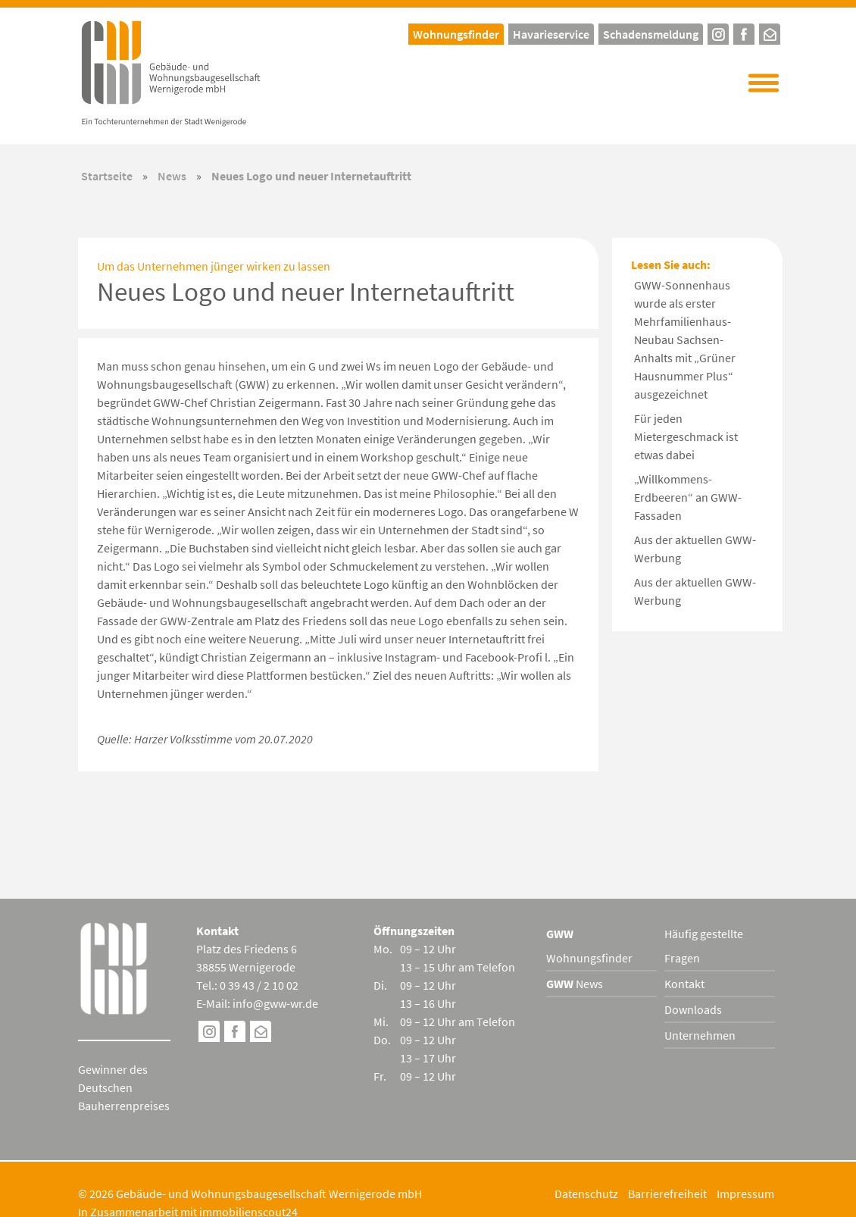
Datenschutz (586, 1193)
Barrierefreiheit (667, 1193)
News (172, 175)
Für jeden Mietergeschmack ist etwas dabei (686, 436)
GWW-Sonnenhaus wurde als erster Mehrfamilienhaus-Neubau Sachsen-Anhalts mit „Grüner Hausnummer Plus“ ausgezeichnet (685, 339)
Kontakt (684, 983)
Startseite (107, 175)
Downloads (693, 1009)
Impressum (745, 1193)
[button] (763, 83)
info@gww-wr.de (275, 1003)
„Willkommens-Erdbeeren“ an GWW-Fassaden (688, 497)
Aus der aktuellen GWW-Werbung (695, 548)
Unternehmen (700, 1035)
